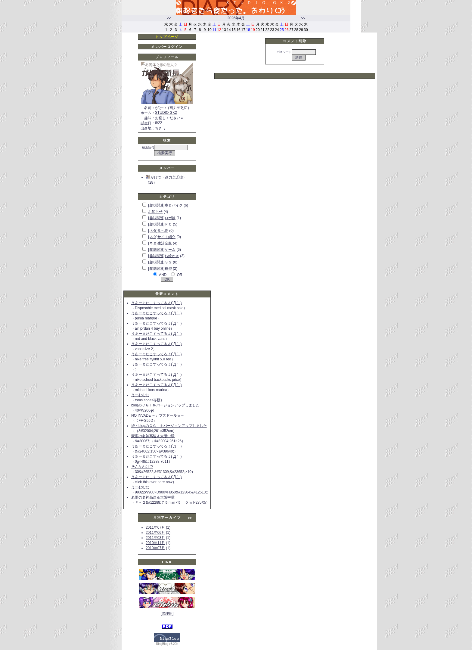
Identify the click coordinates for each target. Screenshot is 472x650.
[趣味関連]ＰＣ (160, 224)
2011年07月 (155, 527)
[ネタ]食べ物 (158, 231)
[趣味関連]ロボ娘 (161, 218)
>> (303, 18)
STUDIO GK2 (166, 112)
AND (162, 275)
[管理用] (167, 613)
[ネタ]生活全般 (160, 243)
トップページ (167, 37)
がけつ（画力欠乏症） (166, 177)
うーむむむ (140, 395)
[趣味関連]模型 (160, 268)
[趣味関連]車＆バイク (165, 205)
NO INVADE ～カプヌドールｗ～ (157, 415)
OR (179, 275)
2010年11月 (155, 543)
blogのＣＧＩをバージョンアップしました (165, 405)
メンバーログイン (167, 46)
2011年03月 (155, 538)
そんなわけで (142, 467)
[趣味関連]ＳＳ (160, 262)
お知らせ (155, 212)
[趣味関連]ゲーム (161, 249)
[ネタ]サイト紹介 (161, 237)
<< (169, 18)
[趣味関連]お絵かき (163, 256)
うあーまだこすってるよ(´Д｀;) (156, 303)
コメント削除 (294, 41)
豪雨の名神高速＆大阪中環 (153, 436)
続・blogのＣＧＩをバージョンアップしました (169, 426)
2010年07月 (155, 548)
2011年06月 (155, 532)
